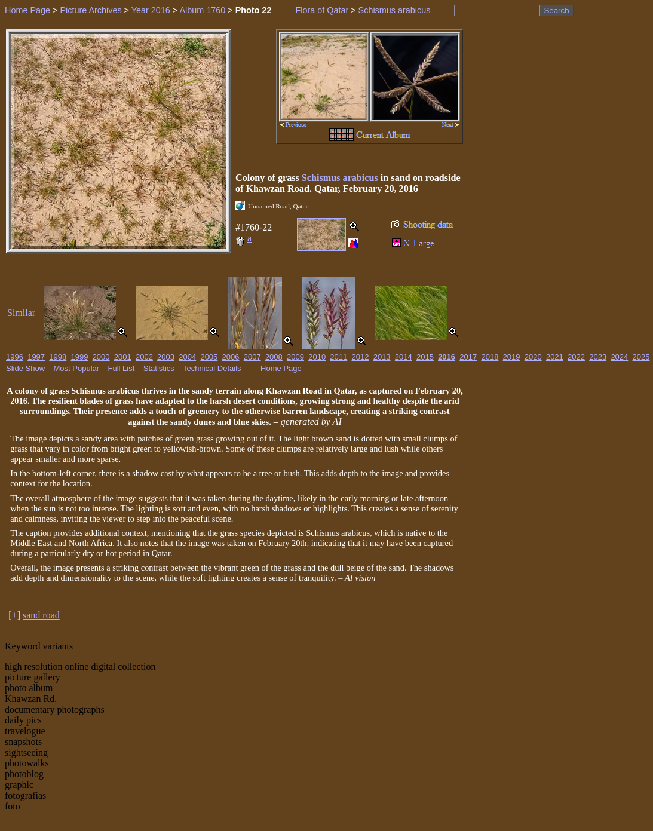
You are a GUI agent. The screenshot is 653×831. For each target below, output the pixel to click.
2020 (533, 356)
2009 (295, 356)
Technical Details (212, 368)
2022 (576, 356)
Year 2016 (150, 10)
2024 (619, 356)
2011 (338, 356)
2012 (360, 356)
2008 (274, 356)
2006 (231, 356)
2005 (208, 356)
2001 (122, 356)
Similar (21, 313)
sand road (41, 615)
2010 (317, 356)
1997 (36, 356)
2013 (382, 356)
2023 (597, 356)
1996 (14, 356)
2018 (489, 356)
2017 (468, 356)
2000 (101, 356)
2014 (403, 356)
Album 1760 (202, 10)
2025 (641, 356)
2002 (144, 356)
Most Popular (77, 368)
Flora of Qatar (321, 10)
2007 (252, 356)
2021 (554, 356)
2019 (511, 356)
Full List (121, 368)
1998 (57, 356)
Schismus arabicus (394, 10)
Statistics (158, 368)
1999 (79, 356)
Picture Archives (90, 10)
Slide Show (25, 368)
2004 (187, 356)
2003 (165, 356)
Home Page (27, 10)
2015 (425, 356)
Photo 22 (253, 10)
